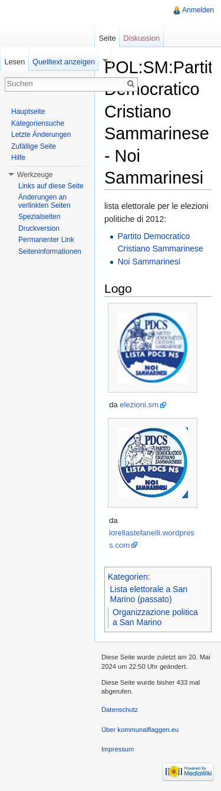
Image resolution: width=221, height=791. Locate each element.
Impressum (117, 749)
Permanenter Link (46, 240)
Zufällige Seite (33, 146)
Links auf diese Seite (51, 186)
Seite (107, 38)
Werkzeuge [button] (34, 175)
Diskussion (141, 38)
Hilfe (18, 157)
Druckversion (39, 228)
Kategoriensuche (37, 123)
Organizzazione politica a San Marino (155, 617)
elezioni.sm (139, 404)
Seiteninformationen (49, 251)
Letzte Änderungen (41, 134)
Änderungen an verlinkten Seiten (44, 201)
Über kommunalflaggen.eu (140, 729)
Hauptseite (28, 111)
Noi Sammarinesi (148, 261)
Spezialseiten (39, 217)
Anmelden (198, 10)
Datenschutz (119, 709)
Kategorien (128, 576)
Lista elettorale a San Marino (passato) (149, 594)
